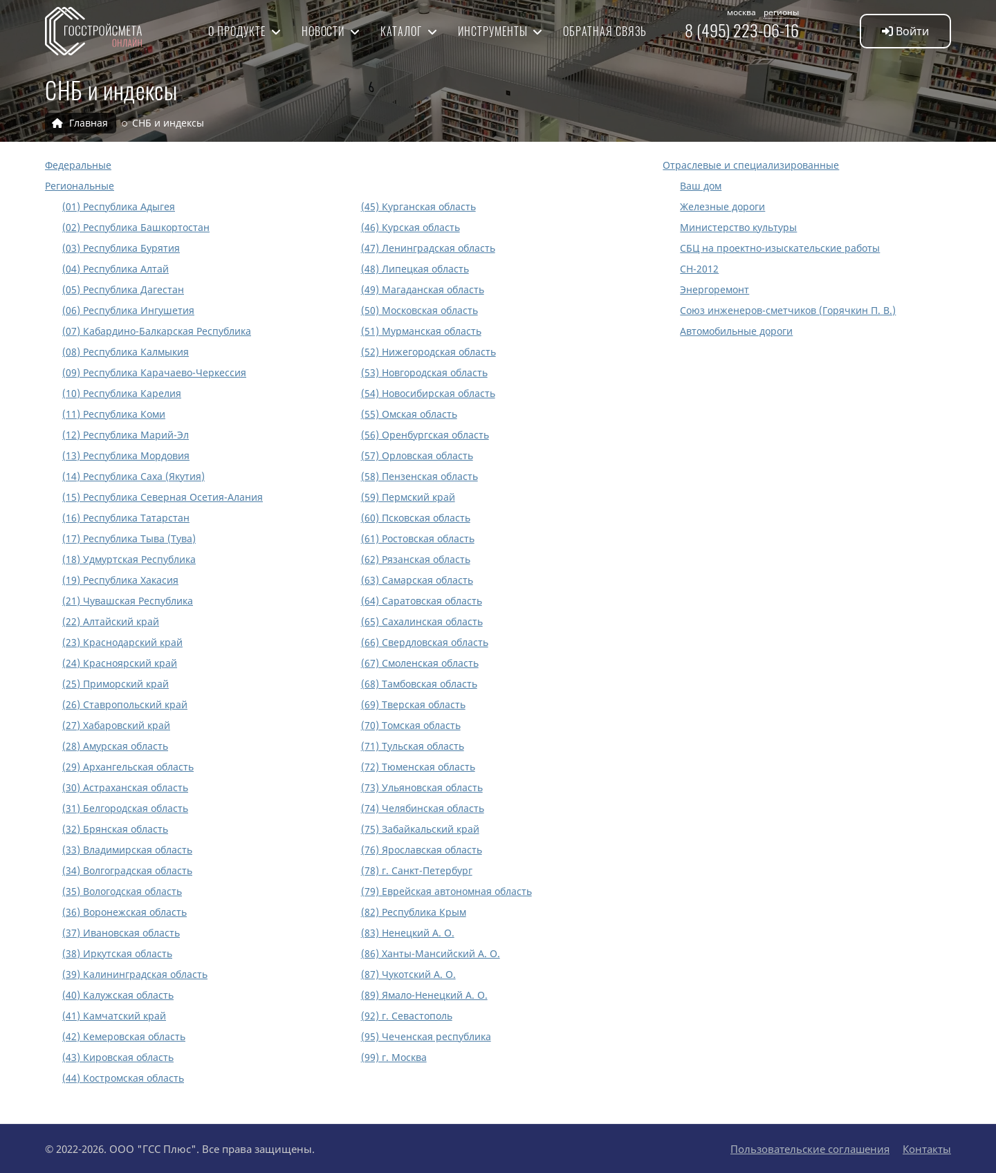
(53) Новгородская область (424, 372)
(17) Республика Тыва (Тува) (129, 538)
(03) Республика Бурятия (121, 248)
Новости (325, 31)
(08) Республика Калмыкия (125, 351)
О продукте (238, 31)
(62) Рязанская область (415, 559)
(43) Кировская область (118, 1057)
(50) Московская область (419, 310)
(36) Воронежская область (124, 911)
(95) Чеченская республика (426, 1036)
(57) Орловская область (417, 455)
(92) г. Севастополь (406, 1015)
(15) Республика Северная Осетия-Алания (162, 497)
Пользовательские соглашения (809, 1149)
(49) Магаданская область (422, 289)
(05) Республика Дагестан (123, 289)
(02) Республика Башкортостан (136, 227)
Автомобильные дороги (736, 331)
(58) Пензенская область (419, 476)
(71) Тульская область (412, 745)
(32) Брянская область (115, 828)
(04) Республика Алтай (115, 268)
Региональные (79, 185)
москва (741, 12)
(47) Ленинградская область (428, 248)
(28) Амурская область (115, 745)
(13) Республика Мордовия (126, 455)
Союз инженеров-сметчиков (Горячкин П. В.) (788, 310)
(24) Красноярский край (119, 662)
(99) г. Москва (394, 1057)
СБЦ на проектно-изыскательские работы (780, 248)
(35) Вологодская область (122, 891)
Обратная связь (604, 31)
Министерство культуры (738, 227)
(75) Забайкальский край (420, 828)
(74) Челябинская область (422, 808)
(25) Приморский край (115, 683)
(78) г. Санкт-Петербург (416, 870)
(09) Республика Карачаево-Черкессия (154, 372)
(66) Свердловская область (424, 642)
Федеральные (78, 165)
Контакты (927, 1149)
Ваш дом (700, 185)
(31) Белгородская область (125, 808)
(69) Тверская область (413, 704)
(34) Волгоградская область (127, 870)
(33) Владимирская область (127, 849)
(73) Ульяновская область (422, 787)
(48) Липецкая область (415, 268)
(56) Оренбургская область (425, 434)
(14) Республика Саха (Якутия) (133, 476)
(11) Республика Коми (113, 414)
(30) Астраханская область (125, 787)
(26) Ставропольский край (124, 704)
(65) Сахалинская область (422, 621)
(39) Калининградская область (135, 974)
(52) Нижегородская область (428, 351)
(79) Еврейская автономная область (446, 891)
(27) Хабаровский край (116, 725)
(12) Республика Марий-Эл (125, 434)
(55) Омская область (409, 414)
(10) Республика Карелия (121, 393)
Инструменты (494, 31)
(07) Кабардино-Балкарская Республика (156, 331)
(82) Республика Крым (413, 911)
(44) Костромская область (123, 1077)
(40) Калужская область (118, 994)
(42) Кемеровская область (123, 1036)
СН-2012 (699, 268)
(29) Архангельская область (128, 766)
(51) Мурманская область (421, 331)
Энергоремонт (714, 289)
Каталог (402, 31)
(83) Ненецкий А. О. (407, 932)
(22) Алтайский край (110, 621)
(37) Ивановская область (121, 932)
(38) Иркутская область (117, 953)
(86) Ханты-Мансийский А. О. (430, 953)
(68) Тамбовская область (419, 683)
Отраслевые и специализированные (751, 165)
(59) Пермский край (408, 497)
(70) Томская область (411, 725)
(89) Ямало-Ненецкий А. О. (424, 994)
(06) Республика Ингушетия (128, 310)
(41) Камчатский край (114, 1015)
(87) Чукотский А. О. (408, 974)
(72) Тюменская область (418, 766)
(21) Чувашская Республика (127, 600)
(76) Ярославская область (421, 849)
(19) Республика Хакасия (120, 579)
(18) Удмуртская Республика (129, 559)
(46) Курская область (410, 227)
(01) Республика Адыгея (118, 206)
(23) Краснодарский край (122, 642)
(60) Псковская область (415, 517)
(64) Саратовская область (421, 600)
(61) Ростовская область (417, 538)
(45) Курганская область (418, 206)
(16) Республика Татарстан (126, 517)
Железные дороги (722, 206)
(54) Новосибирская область (428, 393)
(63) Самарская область (417, 579)
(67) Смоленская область (420, 662)
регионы (781, 12)
